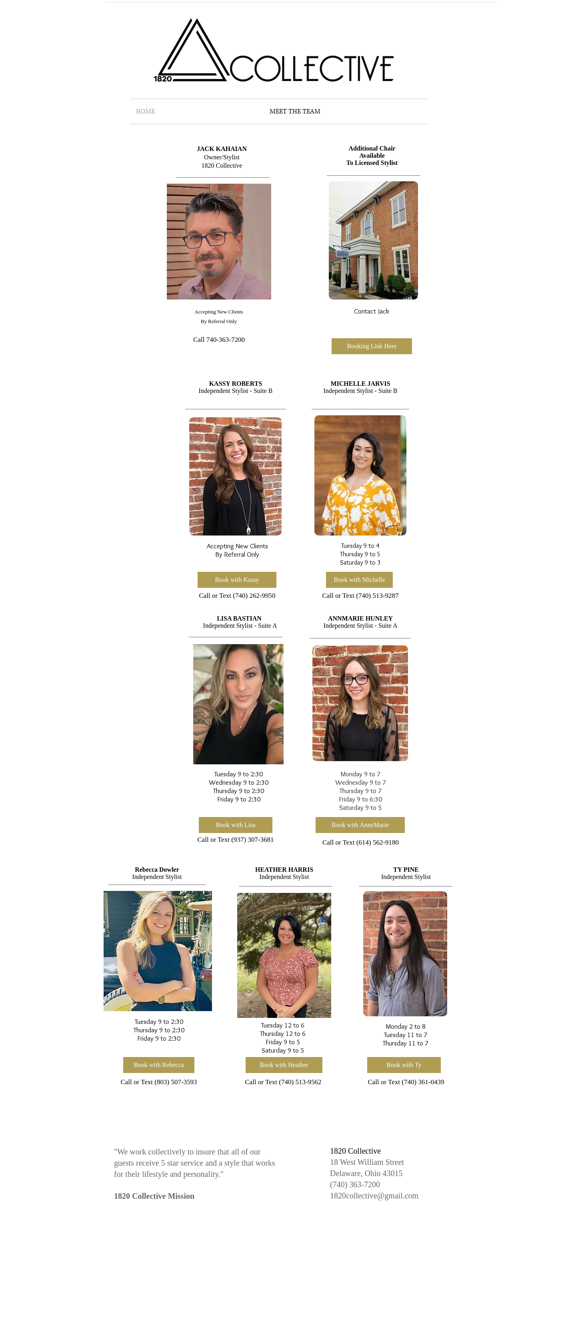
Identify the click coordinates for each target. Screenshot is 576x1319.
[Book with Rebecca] (158, 1065)
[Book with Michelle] (359, 580)
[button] (372, 346)
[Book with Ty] (404, 1065)
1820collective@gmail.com (374, 1195)
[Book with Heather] (284, 1065)
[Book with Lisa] (235, 825)
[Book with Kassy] (237, 580)
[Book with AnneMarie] (360, 825)
